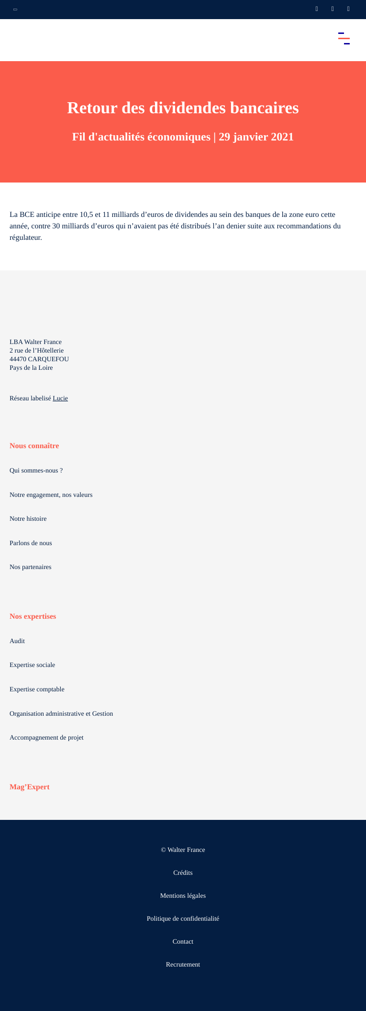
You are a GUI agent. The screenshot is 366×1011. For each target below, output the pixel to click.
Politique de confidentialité (183, 919)
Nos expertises (33, 617)
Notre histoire (28, 519)
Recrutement (183, 964)
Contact (183, 942)
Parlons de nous (31, 543)
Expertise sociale (32, 665)
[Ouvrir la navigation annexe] (15, 9)
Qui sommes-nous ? (36, 470)
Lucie (60, 398)
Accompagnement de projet (47, 738)
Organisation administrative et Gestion (61, 714)
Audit (17, 641)
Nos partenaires (30, 567)
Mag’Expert (30, 787)
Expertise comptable (37, 689)
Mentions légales (183, 896)
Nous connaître (34, 446)
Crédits (182, 873)
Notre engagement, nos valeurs (51, 495)
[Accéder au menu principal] (344, 38)
